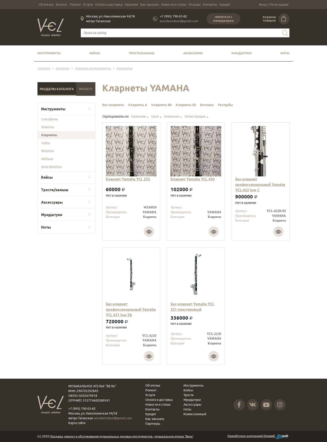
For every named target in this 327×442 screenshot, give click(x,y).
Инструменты (49, 53)
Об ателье (46, 4)
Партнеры (152, 423)
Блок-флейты (51, 167)
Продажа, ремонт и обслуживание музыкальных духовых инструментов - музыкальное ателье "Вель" (121, 436)
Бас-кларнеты (113, 105)
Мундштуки (241, 53)
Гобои (45, 143)
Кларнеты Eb (186, 105)
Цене (156, 117)
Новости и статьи (173, 4)
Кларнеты (49, 135)
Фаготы (47, 151)
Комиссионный (194, 414)
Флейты (47, 127)
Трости (188, 395)
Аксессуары (193, 53)
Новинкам (173, 117)
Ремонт (75, 4)
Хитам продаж (197, 117)
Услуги (88, 4)
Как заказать (149, 4)
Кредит (225, 4)
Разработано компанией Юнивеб (259, 436)
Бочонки (207, 105)
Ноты (285, 53)
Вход (262, 4)
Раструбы (225, 105)
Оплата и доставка (108, 4)
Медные (47, 159)
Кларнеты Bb (161, 105)
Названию (140, 117)
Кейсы (94, 53)
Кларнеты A (137, 105)
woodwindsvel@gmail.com (179, 21)
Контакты (210, 4)
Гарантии (131, 4)
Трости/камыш (141, 53)
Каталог (61, 4)
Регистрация (279, 4)
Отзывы (194, 4)
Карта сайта (76, 423)
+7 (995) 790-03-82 (173, 16)
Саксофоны (49, 119)
